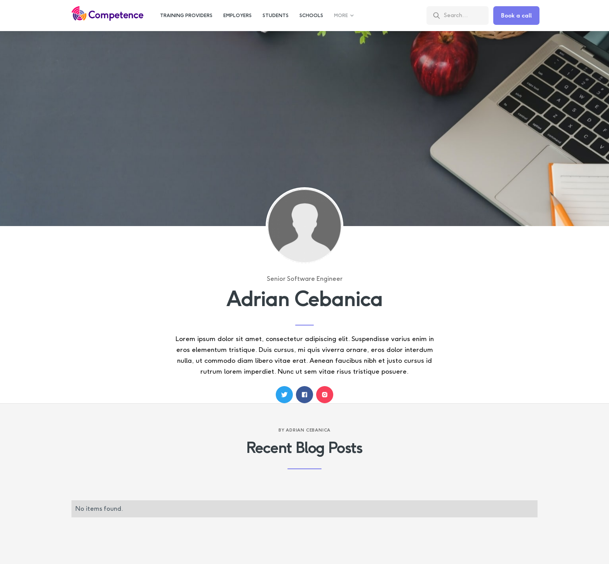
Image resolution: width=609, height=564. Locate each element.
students (276, 15)
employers (237, 15)
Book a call (516, 15)
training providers (186, 15)
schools (311, 15)
